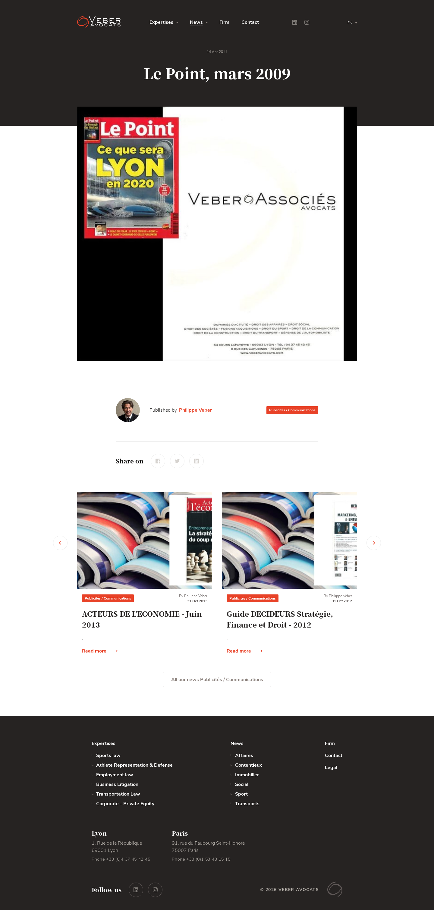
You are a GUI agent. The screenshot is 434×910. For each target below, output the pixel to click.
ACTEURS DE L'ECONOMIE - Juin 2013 (142, 619)
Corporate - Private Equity (125, 803)
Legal (331, 767)
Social (241, 784)
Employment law (114, 774)
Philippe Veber (195, 410)
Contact (250, 22)
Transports (247, 803)
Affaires (244, 755)
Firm (224, 22)
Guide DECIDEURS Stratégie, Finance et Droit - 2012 (280, 619)
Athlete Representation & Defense (134, 765)
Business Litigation (117, 784)
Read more (94, 651)
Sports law (108, 755)
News (196, 22)
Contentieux (248, 765)
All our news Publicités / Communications (217, 679)
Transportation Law (118, 794)
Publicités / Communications (292, 410)
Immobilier (247, 774)
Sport (241, 794)
